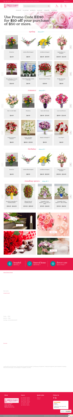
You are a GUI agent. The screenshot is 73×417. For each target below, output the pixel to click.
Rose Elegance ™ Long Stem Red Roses (11, 79)
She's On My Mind (11, 110)
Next (71, 47)
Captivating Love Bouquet (61, 52)
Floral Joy (11, 52)
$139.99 (45, 83)
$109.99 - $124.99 (61, 57)
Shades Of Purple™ (45, 137)
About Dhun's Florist (8, 272)
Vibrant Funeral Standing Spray (28, 202)
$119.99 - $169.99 (44, 206)
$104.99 (12, 83)
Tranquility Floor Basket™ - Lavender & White (44, 202)
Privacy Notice (52, 415)
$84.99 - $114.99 (44, 115)
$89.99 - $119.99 (28, 142)
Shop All (40, 32)
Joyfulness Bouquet (44, 52)
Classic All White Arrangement (28, 138)
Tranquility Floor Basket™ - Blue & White (61, 202)
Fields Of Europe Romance (61, 79)
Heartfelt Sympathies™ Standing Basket (11, 202)
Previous (2, 47)
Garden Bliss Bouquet (28, 52)
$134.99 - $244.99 (12, 206)
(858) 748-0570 (8, 1)
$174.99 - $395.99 (28, 206)
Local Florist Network (60, 415)
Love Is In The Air (61, 110)
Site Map (66, 415)
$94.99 (45, 142)
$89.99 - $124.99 (61, 115)
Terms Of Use (46, 415)
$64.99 (12, 57)
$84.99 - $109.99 (44, 57)
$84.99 (61, 83)
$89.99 (28, 57)
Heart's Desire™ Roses (44, 78)
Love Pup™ (61, 137)
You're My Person (45, 110)
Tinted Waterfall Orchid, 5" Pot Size (28, 79)
